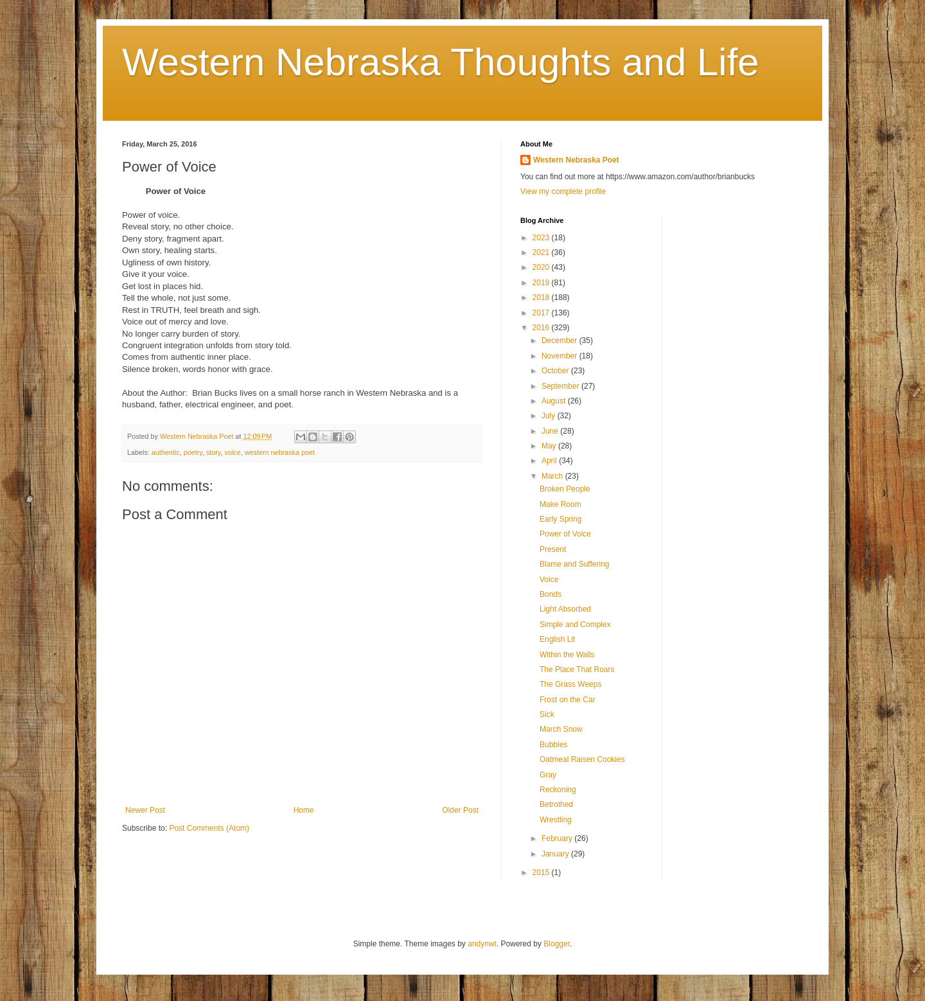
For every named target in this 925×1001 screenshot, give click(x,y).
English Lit (557, 639)
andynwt (482, 943)
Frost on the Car (567, 699)
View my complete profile (563, 191)
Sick (547, 714)
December (560, 340)
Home (304, 810)
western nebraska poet (280, 452)
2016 (542, 327)
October (556, 370)
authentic (166, 452)
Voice (549, 579)
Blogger (556, 943)
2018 (542, 297)
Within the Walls (567, 654)
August (555, 400)
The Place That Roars (577, 669)
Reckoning (558, 789)
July (550, 415)
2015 (542, 872)
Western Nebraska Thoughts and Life (440, 62)
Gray (548, 774)
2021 (542, 252)
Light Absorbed (565, 609)
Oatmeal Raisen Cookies (582, 759)
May (550, 445)
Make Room (560, 504)
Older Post (460, 810)
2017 (542, 312)
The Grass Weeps (570, 684)
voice (232, 452)
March (553, 476)
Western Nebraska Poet (576, 159)
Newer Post (145, 810)
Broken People (565, 488)
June (551, 431)
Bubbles (553, 744)
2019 (542, 282)
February (558, 838)
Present (553, 549)
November (560, 355)
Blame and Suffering (575, 564)
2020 (542, 267)
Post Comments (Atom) (209, 828)
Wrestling (556, 819)
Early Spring (560, 519)
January (556, 853)
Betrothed (556, 804)
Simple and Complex (575, 624)
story (213, 452)
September (561, 386)
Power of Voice (565, 533)
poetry (193, 452)
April (550, 460)
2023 (542, 237)
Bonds (550, 594)
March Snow (561, 729)
